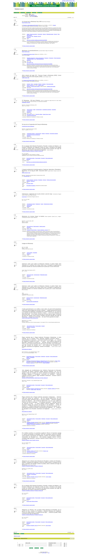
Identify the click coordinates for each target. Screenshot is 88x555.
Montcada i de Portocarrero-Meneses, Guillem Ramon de (37, 360)
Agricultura (47, 133)
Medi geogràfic (36, 226)
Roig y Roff (39, 389)
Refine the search (33, 15)
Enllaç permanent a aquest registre (29, 70)
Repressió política (30, 58)
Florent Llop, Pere (30, 36)
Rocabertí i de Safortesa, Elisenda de (33, 424)
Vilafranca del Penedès (51, 86)
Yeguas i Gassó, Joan (25, 77)
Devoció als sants (30, 274)
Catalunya (28, 181)
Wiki (48, 552)
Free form (72, 538)
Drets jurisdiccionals (49, 158)
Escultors (28, 84)
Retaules (40, 84)
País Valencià (33, 474)
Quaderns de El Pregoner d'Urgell (28, 54)
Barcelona (33, 327)
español (67, 0)
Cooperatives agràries (31, 133)
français (70, 0)
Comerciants (40, 34)
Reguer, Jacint (40, 85)
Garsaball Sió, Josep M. (26, 102)
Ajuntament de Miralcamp (31, 115)
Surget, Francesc (30, 85)
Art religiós (36, 84)
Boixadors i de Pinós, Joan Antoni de (43, 361)
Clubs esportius (29, 109)
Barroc (32, 84)
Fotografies (35, 252)
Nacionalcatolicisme (40, 58)
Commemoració (39, 109)
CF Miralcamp (29, 110)
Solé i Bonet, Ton (30, 62)
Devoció (55, 34)
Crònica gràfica (29, 252)
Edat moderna (29, 35)
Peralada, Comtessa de (39, 490)
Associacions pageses (54, 133)
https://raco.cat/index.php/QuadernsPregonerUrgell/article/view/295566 (39, 63)
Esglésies (44, 84)
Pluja (58, 34)
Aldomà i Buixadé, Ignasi (26, 172)
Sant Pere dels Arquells (35, 86)
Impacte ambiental (30, 179)
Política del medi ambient (51, 179)
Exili (35, 58)
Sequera (44, 34)
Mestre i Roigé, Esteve (25, 51)
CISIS (43, 552)
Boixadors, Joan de (37, 36)
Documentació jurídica (31, 158)
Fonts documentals (33, 34)
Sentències (43, 356)
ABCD (45, 552)
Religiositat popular (49, 34)
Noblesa (28, 357)
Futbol (34, 109)
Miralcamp (29, 37)
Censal (28, 34)
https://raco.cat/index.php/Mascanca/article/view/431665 (37, 40)
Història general (42, 226)
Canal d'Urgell (24, 196)
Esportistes (54, 109)
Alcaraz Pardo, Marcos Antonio (32, 501)
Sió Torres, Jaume (30, 183)
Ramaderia (40, 179)
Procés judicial (37, 158)
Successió (43, 158)
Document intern (27, 176)
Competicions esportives (46, 109)
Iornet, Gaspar (48, 476)
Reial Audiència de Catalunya (27, 349)
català (73, 0)
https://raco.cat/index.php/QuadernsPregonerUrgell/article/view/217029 (39, 89)
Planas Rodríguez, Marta (26, 22)
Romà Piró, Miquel (39, 114)
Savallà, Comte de (36, 440)
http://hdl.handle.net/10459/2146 (32, 301)
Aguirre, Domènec (46, 362)
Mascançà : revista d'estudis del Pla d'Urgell (30, 25)
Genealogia (32, 357)
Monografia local (30, 226)
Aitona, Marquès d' (44, 377)
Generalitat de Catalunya (31, 185)
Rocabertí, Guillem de (30, 362)
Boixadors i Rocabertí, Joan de (32, 422)
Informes (44, 179)
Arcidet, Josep (33, 389)
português (63, 0)
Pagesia (43, 133)
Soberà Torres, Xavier (47, 114)
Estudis (54, 25)
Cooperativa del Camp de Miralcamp (28, 126)
